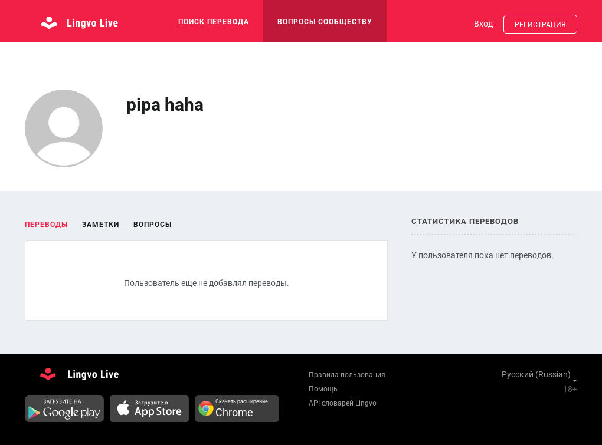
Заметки (100, 224)
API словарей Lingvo (343, 403)
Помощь (323, 389)
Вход (483, 23)
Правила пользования (347, 375)
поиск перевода (213, 22)
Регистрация (540, 25)
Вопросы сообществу (324, 22)
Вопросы (152, 224)
